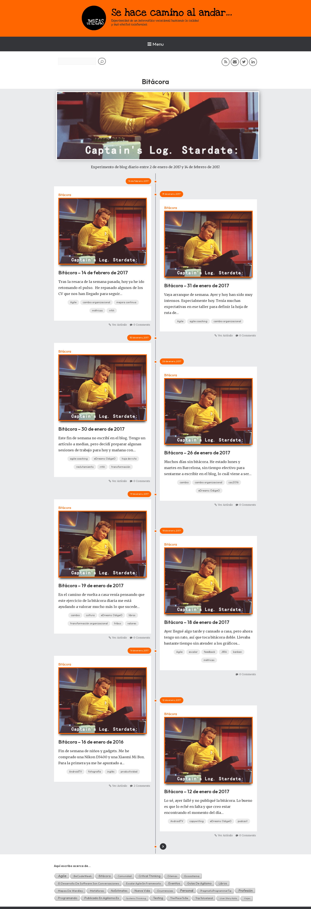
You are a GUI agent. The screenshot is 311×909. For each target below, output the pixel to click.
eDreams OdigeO (105, 458)
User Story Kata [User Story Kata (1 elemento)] (228, 898)
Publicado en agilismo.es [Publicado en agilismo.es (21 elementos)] (101, 898)
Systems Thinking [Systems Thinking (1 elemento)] (136, 898)
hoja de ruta (129, 458)
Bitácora (64, 195)
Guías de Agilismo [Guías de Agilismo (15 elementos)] (199, 883)
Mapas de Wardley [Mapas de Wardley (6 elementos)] (70, 890)
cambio (184, 482)
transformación (120, 466)
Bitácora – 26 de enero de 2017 (197, 453)
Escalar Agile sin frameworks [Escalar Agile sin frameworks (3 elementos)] (143, 883)
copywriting (196, 821)
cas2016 (233, 482)
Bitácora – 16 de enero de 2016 (91, 742)
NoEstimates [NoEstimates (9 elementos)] (119, 890)
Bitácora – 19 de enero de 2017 (91, 585)
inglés (110, 771)
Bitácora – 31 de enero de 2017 (196, 286)
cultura (90, 615)
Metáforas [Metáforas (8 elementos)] (97, 890)
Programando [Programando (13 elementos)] (67, 898)
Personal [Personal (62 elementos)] (186, 890)
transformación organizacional (89, 623)
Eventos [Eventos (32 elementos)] (174, 883)
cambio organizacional (96, 302)
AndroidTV (75, 771)
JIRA (224, 651)
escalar (193, 651)
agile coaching (198, 321)
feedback (209, 651)
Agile (73, 302)
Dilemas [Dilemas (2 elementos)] (172, 876)
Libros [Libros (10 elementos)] (223, 883)
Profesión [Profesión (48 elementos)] (245, 890)
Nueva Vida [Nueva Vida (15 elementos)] (142, 891)
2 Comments (142, 785)
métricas (97, 310)
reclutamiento (85, 466)
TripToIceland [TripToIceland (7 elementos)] (204, 898)
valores (131, 623)
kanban (237, 651)
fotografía (94, 771)
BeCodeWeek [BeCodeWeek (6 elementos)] (83, 876)
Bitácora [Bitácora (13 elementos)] (105, 876)
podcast (243, 821)
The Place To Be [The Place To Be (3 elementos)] (179, 898)
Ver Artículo (119, 324)
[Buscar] (102, 61)
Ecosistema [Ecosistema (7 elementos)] (191, 876)
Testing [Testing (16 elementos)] (158, 898)
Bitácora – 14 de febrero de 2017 (93, 273)
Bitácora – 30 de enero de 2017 (91, 429)
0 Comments (141, 324)
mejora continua (126, 302)
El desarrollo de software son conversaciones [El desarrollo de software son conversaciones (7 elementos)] (88, 883)
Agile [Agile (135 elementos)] (62, 875)
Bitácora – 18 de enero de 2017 (196, 622)
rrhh (111, 310)
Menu (156, 44)
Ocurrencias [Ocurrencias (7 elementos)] (165, 890)
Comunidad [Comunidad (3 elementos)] (125, 876)
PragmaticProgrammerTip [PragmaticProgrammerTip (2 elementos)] (215, 890)
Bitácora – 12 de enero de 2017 (196, 791)
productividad (129, 771)
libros (132, 615)
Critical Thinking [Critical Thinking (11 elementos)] (149, 876)
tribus (117, 623)
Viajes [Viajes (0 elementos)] (247, 898)
